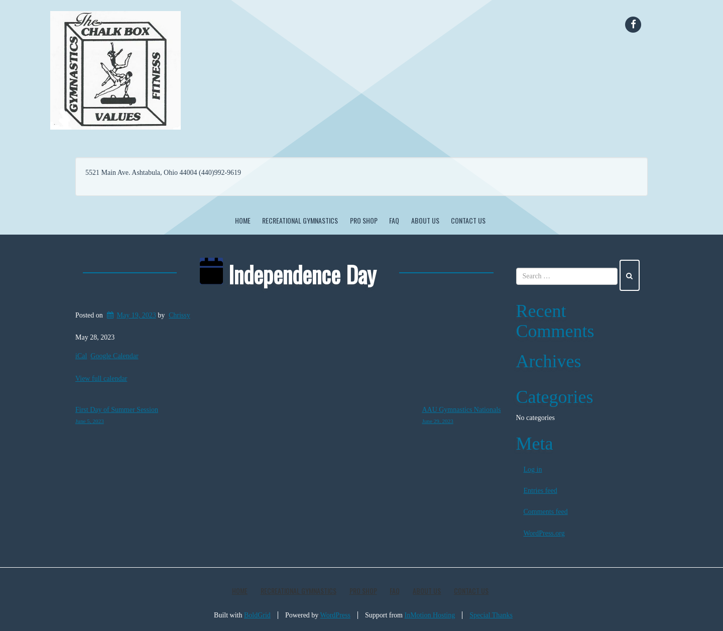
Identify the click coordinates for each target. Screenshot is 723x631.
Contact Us (468, 220)
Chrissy (179, 315)
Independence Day (288, 274)
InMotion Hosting (430, 615)
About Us (425, 220)
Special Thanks (491, 615)
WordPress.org (544, 533)
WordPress (335, 615)
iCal (81, 356)
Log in (533, 469)
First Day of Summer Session (116, 416)
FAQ (394, 220)
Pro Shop (364, 220)
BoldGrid (257, 615)
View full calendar (101, 378)
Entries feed (540, 490)
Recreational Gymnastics (300, 220)
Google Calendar (114, 356)
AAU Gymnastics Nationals (461, 416)
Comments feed (546, 511)
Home (243, 220)
